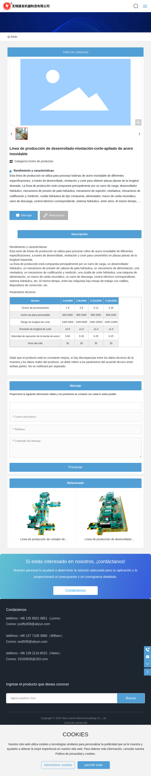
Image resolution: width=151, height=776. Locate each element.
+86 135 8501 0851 (33, 618)
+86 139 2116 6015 (33, 653)
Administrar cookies (58, 765)
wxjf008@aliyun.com (32, 641)
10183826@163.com (33, 659)
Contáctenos (16, 610)
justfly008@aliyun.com (34, 624)
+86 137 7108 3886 (33, 635)
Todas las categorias (75, 52)
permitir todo (94, 765)
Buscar (131, 698)
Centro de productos (40, 161)
